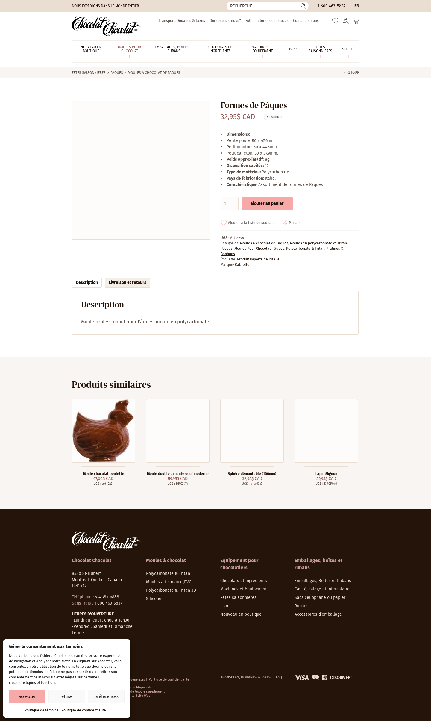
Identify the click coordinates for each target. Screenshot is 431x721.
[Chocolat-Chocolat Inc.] (106, 26)
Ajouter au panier (267, 204)
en (356, 6)
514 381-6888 (107, 597)
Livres (226, 606)
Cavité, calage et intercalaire (322, 589)
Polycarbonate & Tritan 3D (171, 590)
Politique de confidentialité (83, 710)
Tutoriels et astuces (272, 20)
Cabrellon (243, 264)
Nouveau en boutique (241, 614)
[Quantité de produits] (230, 203)
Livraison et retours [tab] (127, 283)
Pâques (116, 73)
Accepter (27, 696)
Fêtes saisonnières (89, 73)
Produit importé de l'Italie (258, 259)
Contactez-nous (306, 20)
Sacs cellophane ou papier (320, 598)
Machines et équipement (244, 589)
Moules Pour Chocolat (252, 248)
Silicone (153, 599)
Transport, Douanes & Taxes (182, 20)
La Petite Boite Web (136, 695)
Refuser (67, 696)
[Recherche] (267, 6)
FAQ (248, 20)
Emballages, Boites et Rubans (323, 581)
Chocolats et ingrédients (243, 581)
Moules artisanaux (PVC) (169, 582)
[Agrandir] (141, 170)
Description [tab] (87, 283)
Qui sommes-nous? (225, 20)
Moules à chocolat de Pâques (154, 73)
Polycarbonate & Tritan (305, 248)
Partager (296, 223)
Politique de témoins (41, 710)
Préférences (106, 696)
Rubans (302, 606)
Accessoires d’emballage (318, 614)
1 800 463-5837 (331, 6)
